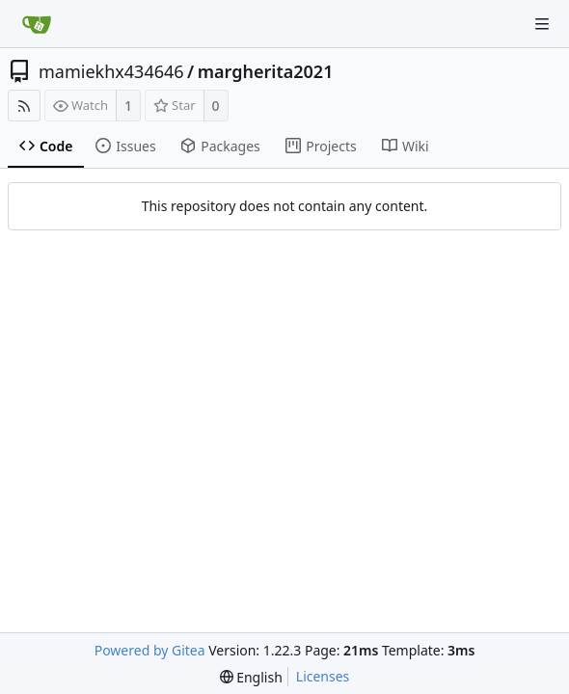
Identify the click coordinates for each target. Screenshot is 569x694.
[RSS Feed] (24, 105)
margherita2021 (266, 71)
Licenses (323, 676)
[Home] (37, 24)
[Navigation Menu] (542, 24)
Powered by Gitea (150, 650)
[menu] (251, 677)
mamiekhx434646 (111, 71)
